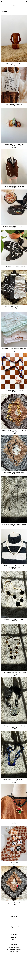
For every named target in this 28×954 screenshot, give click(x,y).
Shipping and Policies (14, 927)
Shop (14, 919)
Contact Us (14, 929)
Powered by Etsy (14, 951)
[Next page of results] (23, 907)
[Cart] (26, 2)
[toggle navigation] (1, 1)
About (14, 923)
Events (14, 925)
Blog (14, 921)
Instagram (14, 937)
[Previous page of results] (5, 907)
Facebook (14, 939)
